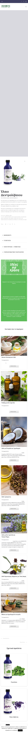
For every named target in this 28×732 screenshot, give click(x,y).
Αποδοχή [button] (20, 730)
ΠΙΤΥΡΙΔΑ (25, 219)
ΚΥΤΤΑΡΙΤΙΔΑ (20, 219)
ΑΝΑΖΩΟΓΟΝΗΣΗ (8, 216)
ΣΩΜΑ (10, 215)
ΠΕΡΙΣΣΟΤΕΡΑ (13, 366)
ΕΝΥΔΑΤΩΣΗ (16, 218)
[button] (25, 161)
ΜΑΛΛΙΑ (7, 215)
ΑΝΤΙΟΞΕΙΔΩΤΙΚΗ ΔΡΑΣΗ (16, 216)
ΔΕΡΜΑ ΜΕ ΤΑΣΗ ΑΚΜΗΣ (8, 218)
